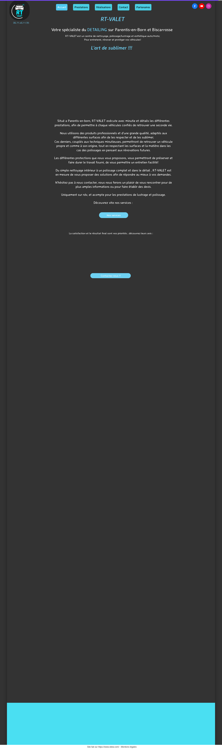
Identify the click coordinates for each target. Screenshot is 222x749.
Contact (123, 7)
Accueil (61, 7)
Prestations (81, 7)
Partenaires (143, 7)
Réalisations (103, 7)
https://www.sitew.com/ (108, 747)
